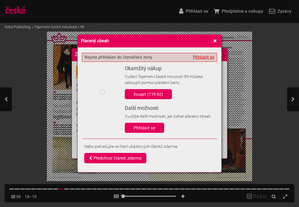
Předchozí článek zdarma (115, 158)
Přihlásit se (203, 57)
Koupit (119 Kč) (148, 94)
